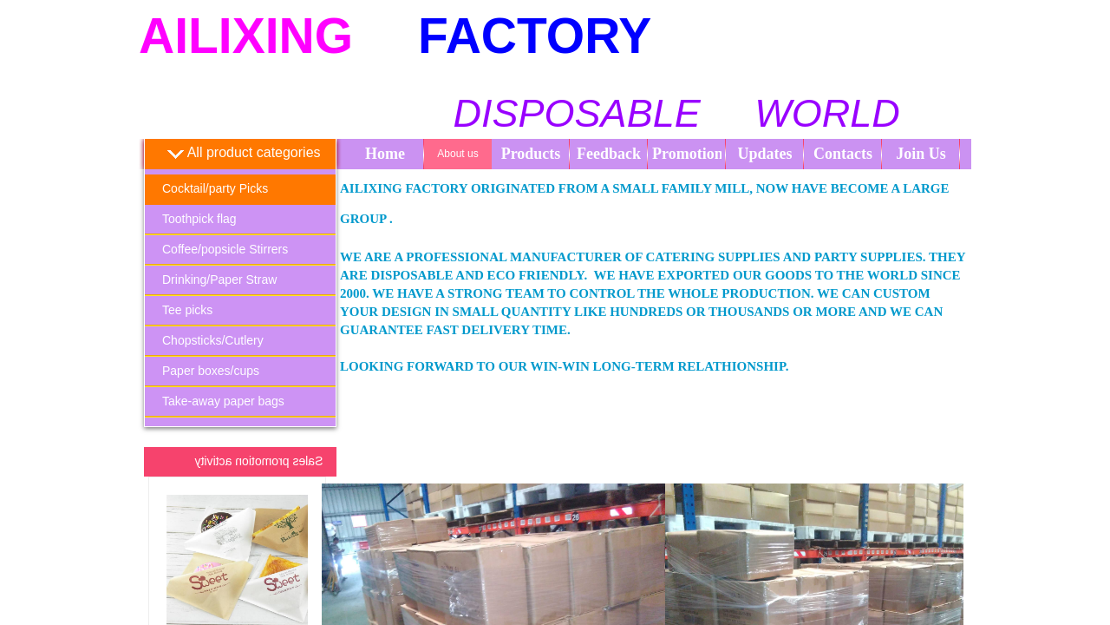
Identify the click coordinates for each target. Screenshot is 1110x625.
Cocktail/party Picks (215, 188)
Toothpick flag (199, 219)
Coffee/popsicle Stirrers (225, 249)
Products (531, 153)
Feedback (609, 153)
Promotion (687, 153)
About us (457, 154)
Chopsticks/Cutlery (213, 340)
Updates (764, 153)
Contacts (842, 153)
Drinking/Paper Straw (219, 279)
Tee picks (187, 310)
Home (385, 153)
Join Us (921, 153)
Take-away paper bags (223, 401)
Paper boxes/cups (210, 371)
